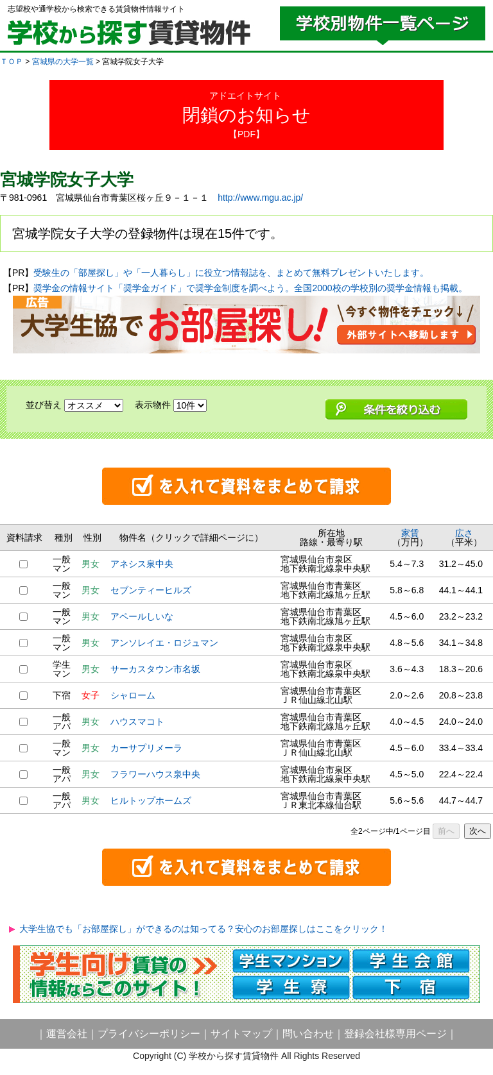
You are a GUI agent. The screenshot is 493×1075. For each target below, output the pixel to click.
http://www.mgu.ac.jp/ (260, 197)
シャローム (132, 695)
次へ (477, 831)
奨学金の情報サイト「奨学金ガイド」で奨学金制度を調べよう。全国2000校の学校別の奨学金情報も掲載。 (250, 288)
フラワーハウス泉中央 (155, 774)
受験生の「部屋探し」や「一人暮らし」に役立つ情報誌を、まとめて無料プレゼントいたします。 (231, 272)
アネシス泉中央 (141, 564)
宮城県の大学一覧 (63, 61)
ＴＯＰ (11, 61)
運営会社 (66, 1033)
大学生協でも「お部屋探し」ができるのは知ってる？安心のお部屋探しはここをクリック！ (203, 929)
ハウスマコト (137, 721)
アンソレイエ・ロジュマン (164, 643)
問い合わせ (308, 1033)
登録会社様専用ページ (395, 1033)
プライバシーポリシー (149, 1033)
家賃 (410, 533)
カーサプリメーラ (146, 748)
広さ (464, 533)
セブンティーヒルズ (150, 590)
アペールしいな (141, 616)
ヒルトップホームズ (150, 800)
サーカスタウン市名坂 (155, 669)
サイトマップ (241, 1033)
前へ (446, 831)
